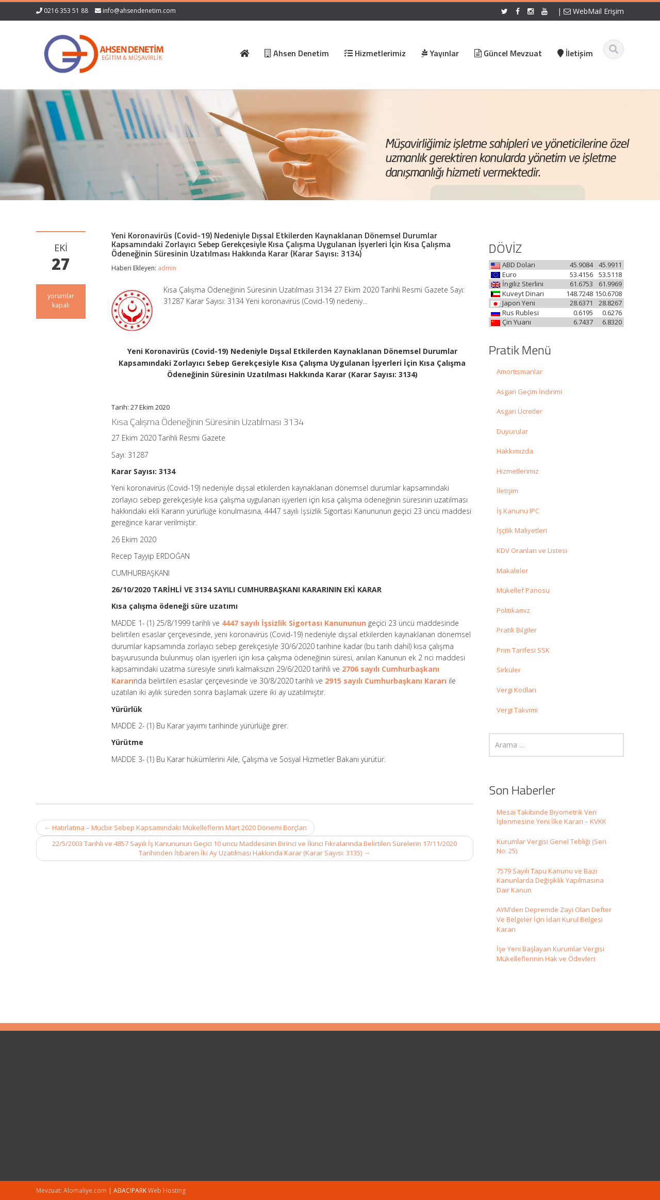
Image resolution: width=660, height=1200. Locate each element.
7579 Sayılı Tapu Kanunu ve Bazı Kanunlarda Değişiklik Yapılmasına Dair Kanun (550, 880)
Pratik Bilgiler (517, 630)
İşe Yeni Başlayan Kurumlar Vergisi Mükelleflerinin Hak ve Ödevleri (550, 953)
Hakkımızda (515, 451)
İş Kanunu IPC (518, 510)
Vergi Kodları (516, 689)
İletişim (507, 490)
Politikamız (513, 610)
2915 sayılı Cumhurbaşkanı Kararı (386, 681)
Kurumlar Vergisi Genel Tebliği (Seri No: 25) (551, 846)
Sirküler (509, 669)
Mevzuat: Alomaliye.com (71, 1190)
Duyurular (512, 431)
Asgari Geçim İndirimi (529, 391)
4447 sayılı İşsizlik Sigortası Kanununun (294, 623)
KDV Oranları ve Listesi (532, 550)
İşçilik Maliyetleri (522, 530)
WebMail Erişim (594, 11)
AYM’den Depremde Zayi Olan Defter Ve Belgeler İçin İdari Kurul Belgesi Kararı (554, 919)
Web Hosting (167, 1190)
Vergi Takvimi (517, 710)
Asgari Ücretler (519, 411)
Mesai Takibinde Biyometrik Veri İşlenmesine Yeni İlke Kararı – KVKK (551, 816)
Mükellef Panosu (523, 590)
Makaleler (512, 570)
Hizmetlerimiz (518, 471)
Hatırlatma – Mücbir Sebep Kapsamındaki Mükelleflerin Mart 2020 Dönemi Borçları (175, 827)
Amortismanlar (519, 371)
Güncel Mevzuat (373, 1116)
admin (167, 268)
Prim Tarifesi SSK (523, 650)
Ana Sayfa (364, 1088)
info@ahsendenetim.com (139, 10)
